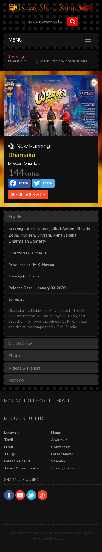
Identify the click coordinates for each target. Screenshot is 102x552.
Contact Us (61, 446)
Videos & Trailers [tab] (24, 367)
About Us (59, 439)
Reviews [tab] (16, 379)
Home (56, 432)
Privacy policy (62, 468)
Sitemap (58, 461)
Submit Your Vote (28, 194)
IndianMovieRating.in (73, 532)
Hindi (8, 446)
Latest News (62, 454)
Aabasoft (62, 538)
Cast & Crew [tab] (20, 343)
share (18, 183)
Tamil (8, 439)
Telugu (10, 454)
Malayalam (12, 432)
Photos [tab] (15, 355)
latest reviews (17, 461)
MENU (15, 40)
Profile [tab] (14, 216)
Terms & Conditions (21, 468)
